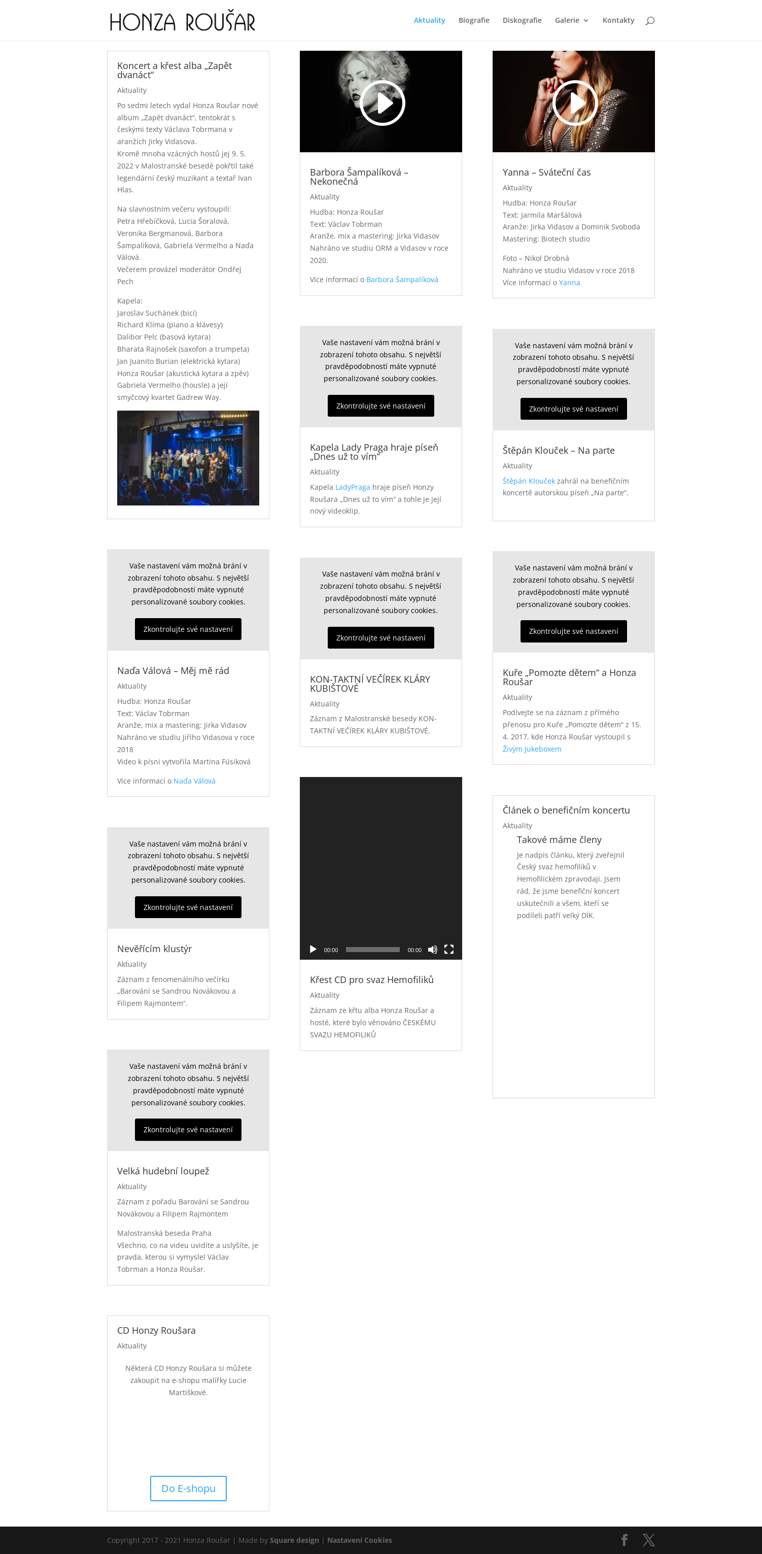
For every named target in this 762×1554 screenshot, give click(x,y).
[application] (381, 822)
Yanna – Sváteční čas (547, 172)
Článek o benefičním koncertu (566, 810)
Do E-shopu (188, 1488)
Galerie (567, 21)
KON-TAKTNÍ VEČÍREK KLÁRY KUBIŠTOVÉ (370, 683)
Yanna (569, 282)
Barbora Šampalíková (402, 279)
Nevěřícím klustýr (154, 948)
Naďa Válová (195, 781)
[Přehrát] (313, 859)
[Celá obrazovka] (449, 859)
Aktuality (429, 21)
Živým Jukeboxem (532, 749)
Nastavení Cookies (359, 1540)
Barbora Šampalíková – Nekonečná (359, 176)
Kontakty (619, 21)
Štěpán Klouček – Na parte (559, 450)
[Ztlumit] (433, 859)
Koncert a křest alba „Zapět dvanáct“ (174, 70)
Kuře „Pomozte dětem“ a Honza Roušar (569, 677)
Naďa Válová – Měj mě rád (173, 670)
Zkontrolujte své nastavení (188, 629)
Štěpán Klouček (529, 481)
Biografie (474, 21)
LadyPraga (352, 487)
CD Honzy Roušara (156, 1330)
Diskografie (522, 21)
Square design (294, 1540)
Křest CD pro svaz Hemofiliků (372, 889)
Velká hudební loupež (163, 1171)
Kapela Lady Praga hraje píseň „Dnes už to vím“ (374, 451)
